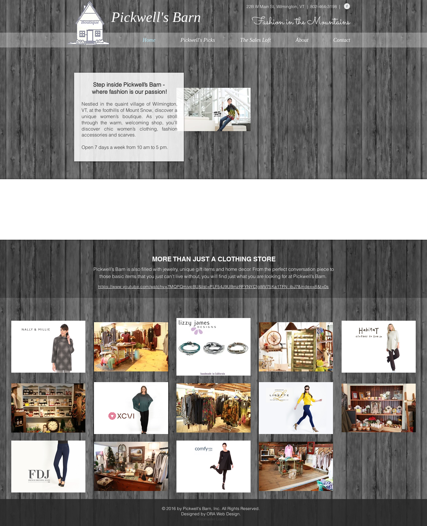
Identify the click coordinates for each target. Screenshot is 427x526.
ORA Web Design (223, 514)
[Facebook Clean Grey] (347, 6)
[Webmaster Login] (211, 519)
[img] (91, 193)
